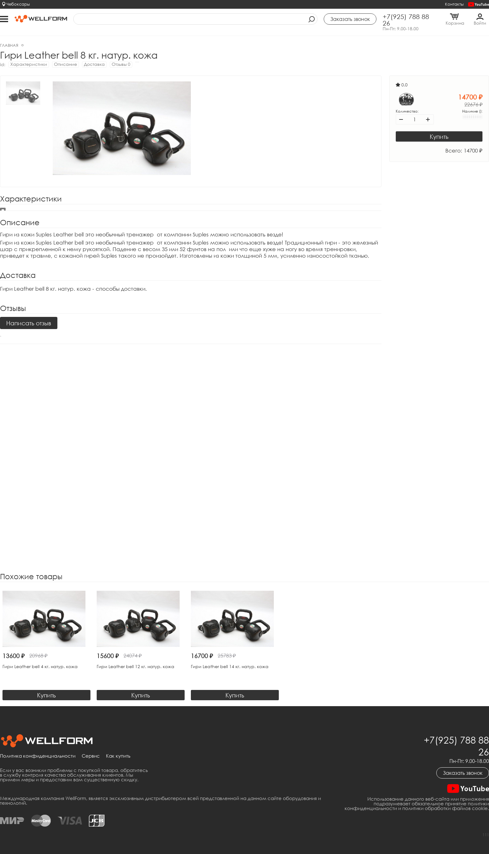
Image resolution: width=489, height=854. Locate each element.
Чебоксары (18, 4)
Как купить (118, 756)
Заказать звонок (462, 773)
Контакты (454, 4)
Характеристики (28, 64)
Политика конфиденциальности (37, 756)
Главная (9, 45)
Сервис (91, 756)
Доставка (94, 64)
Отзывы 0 (121, 64)
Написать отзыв (28, 323)
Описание (65, 64)
